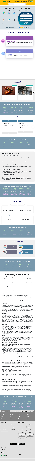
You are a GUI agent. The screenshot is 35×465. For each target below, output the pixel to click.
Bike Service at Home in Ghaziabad (6, 272)
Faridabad (30, 434)
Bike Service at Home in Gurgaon (14, 272)
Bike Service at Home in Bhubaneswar (22, 268)
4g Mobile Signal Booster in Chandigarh (30, 107)
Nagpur (22, 437)
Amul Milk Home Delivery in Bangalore (14, 189)
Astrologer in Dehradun (13, 236)
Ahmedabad (6, 5)
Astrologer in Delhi (21, 235)
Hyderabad (30, 437)
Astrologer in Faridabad (28, 236)
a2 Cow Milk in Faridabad (29, 144)
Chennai (22, 440)
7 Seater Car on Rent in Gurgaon (13, 422)
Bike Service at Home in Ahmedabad (6, 268)
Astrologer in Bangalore (13, 234)
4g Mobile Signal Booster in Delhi (21, 110)
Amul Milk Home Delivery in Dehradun (14, 191)
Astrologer (11, 5)
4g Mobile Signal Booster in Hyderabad (22, 112)
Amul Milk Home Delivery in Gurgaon (14, 194)
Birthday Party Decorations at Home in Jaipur (30, 411)
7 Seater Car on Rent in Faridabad (21, 420)
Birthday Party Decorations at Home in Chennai (6, 408)
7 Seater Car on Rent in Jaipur (30, 422)
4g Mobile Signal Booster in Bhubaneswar (21, 108)
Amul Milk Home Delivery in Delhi (21, 191)
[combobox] (26, 16)
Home (4, 428)
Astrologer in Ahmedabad (5, 234)
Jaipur (22, 431)
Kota (30, 442)
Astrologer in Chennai (6, 235)
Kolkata (22, 439)
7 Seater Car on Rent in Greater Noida (4, 422)
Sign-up (32, 1)
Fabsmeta (14, 463)
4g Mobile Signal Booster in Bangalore (14, 107)
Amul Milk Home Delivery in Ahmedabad (5, 189)
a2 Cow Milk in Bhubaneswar (21, 142)
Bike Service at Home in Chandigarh (30, 268)
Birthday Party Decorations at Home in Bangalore (14, 405)
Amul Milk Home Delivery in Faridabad (30, 191)
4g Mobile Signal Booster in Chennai (6, 110)
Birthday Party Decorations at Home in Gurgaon (14, 411)
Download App (24, 1)
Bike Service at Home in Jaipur (30, 272)
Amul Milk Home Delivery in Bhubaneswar (21, 189)
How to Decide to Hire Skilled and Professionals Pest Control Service (8, 99)
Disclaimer (4, 434)
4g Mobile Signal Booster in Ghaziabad (6, 112)
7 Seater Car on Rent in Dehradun (4, 420)
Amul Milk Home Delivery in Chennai (5, 191)
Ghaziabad (22, 434)
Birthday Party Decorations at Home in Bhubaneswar (22, 405)
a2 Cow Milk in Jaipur (30, 146)
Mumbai (30, 428)
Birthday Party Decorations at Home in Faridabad (30, 408)
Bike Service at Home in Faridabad (30, 270)
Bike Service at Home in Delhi (22, 270)
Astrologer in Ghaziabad (5, 238)
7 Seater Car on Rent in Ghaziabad (30, 420)
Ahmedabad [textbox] (22, 18)
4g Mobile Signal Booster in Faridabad (30, 110)
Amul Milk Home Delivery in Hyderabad (22, 194)
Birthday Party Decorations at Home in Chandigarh (30, 405)
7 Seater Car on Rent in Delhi (13, 420)
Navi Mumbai (30, 431)
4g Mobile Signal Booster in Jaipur (29, 112)
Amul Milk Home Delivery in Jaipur (29, 194)
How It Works (4, 431)
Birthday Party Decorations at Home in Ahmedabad (6, 405)
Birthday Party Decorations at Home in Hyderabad (22, 411)
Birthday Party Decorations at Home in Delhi (22, 408)
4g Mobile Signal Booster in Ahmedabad (5, 108)
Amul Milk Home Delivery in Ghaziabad (6, 194)
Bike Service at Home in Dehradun (14, 270)
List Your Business (17, 1)
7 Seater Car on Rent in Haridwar (21, 422)
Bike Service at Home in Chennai (6, 270)
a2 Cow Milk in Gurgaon (13, 146)
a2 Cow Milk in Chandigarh (29, 142)
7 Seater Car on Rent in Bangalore (13, 418)
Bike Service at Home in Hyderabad (22, 272)
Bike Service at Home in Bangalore (14, 268)
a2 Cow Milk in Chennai (5, 144)
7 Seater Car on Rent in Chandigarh (21, 418)
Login (29, 1)
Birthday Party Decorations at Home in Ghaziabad (6, 411)
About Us (12, 428)
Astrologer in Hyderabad (20, 238)
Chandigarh (22, 436)
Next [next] (33, 127)
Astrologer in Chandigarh (28, 234)
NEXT (26, 23)
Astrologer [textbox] (22, 16)
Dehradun (30, 440)
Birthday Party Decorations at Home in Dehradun (14, 408)
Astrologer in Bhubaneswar (21, 234)
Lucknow (30, 436)
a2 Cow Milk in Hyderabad (21, 146)
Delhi (10, 3)
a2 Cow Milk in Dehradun (13, 144)
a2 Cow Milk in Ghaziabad (5, 146)
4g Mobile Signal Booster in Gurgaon (14, 112)
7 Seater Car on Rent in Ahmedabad (4, 418)
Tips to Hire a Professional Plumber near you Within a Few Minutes (26, 99)
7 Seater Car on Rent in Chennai (30, 418)
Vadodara (30, 439)
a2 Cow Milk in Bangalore (13, 142)
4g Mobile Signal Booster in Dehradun (14, 110)
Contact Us (12, 431)
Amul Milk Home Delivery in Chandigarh (30, 189)
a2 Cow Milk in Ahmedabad (5, 142)
